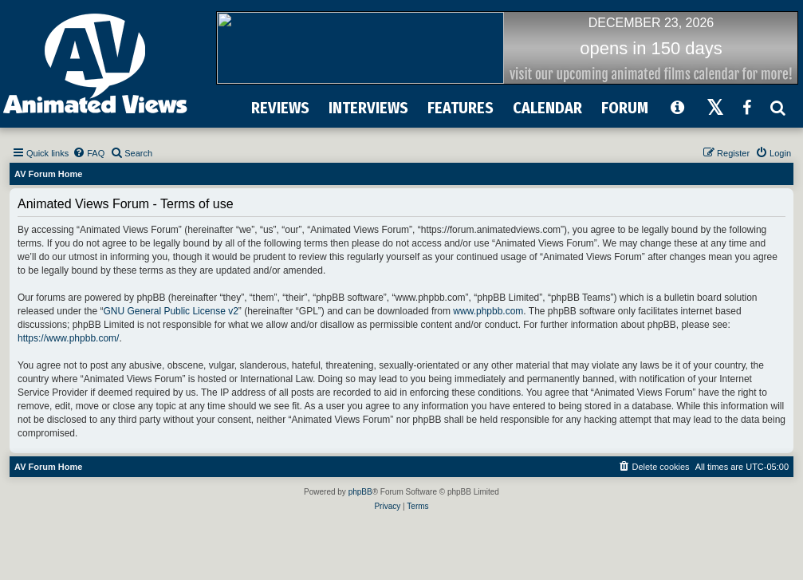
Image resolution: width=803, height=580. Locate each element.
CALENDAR (547, 107)
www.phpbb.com (488, 311)
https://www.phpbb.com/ (68, 338)
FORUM (624, 107)
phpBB (360, 491)
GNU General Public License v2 (170, 311)
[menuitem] (88, 153)
